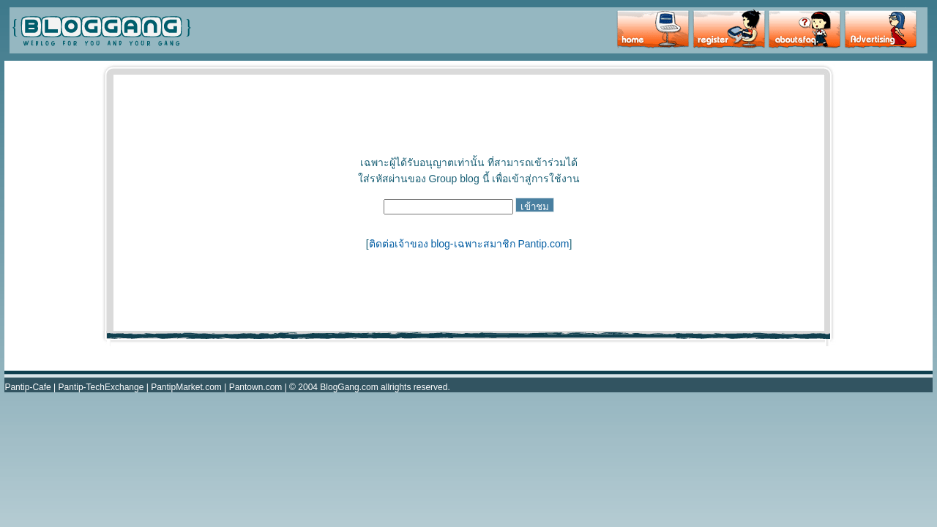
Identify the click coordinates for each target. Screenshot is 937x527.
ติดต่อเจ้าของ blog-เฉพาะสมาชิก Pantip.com (469, 244)
